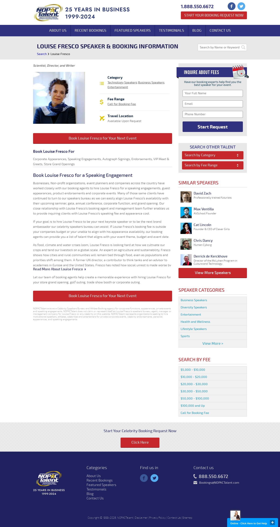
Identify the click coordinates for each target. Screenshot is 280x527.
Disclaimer (141, 517)
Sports (185, 336)
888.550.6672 (210, 476)
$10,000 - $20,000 (194, 377)
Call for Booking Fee (122, 104)
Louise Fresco (60, 54)
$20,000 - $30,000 (194, 384)
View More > (212, 343)
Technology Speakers (122, 83)
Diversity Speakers (194, 307)
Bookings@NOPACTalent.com (219, 483)
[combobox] (213, 155)
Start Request (213, 127)
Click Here (140, 442)
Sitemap (187, 517)
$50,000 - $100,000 (195, 398)
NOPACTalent (125, 517)
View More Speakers (213, 272)
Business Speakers (151, 83)
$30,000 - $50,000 (194, 391)
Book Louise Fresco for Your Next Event (103, 138)
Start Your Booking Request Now (213, 15)
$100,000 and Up (193, 406)
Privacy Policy (157, 517)
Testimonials (171, 30)
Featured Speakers (133, 30)
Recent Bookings (90, 30)
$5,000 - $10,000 (193, 370)
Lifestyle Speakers (194, 329)
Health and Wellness (195, 322)
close (272, 522)
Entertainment (118, 87)
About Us (57, 30)
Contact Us (220, 30)
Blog (196, 30)
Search (42, 54)
